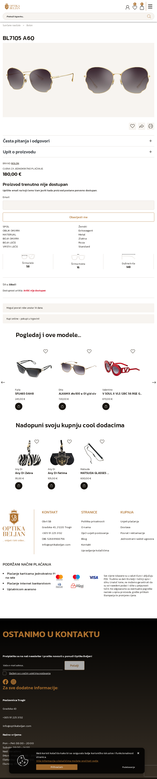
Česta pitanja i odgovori (26, 141)
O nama (86, 524)
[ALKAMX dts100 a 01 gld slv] (63, 404)
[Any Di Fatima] (52, 482)
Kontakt (86, 541)
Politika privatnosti (92, 518)
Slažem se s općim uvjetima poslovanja (30, 670)
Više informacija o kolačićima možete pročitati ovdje (67, 761)
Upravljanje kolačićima (95, 547)
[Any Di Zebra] (19, 482)
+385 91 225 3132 (52, 530)
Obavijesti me (78, 217)
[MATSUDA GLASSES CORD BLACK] (84, 482)
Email (6, 197)
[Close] (56, 767)
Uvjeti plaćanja (129, 518)
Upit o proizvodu (19, 152)
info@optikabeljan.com (56, 541)
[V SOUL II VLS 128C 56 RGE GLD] (106, 404)
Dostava (125, 524)
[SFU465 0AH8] (19, 404)
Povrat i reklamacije (132, 530)
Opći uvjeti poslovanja (94, 530)
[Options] (128, 767)
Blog (84, 535)
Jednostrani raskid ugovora (137, 535)
